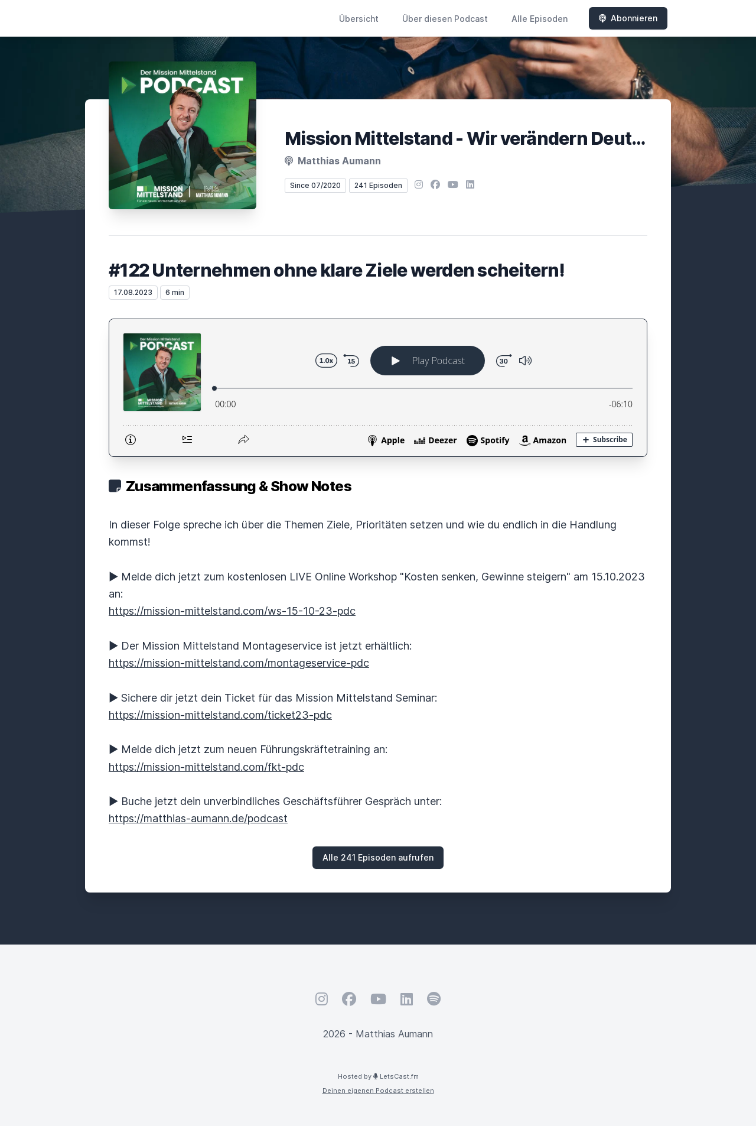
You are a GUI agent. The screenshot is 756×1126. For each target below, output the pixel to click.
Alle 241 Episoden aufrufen (378, 857)
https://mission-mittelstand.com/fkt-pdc (206, 767)
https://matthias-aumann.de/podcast (198, 818)
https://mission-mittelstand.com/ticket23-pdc (220, 715)
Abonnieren (628, 18)
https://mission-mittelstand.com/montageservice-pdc (239, 663)
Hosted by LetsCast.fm (378, 1076)
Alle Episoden (539, 19)
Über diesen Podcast (445, 19)
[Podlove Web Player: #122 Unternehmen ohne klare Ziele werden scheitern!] (378, 387)
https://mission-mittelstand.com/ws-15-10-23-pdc (232, 611)
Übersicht (359, 19)
